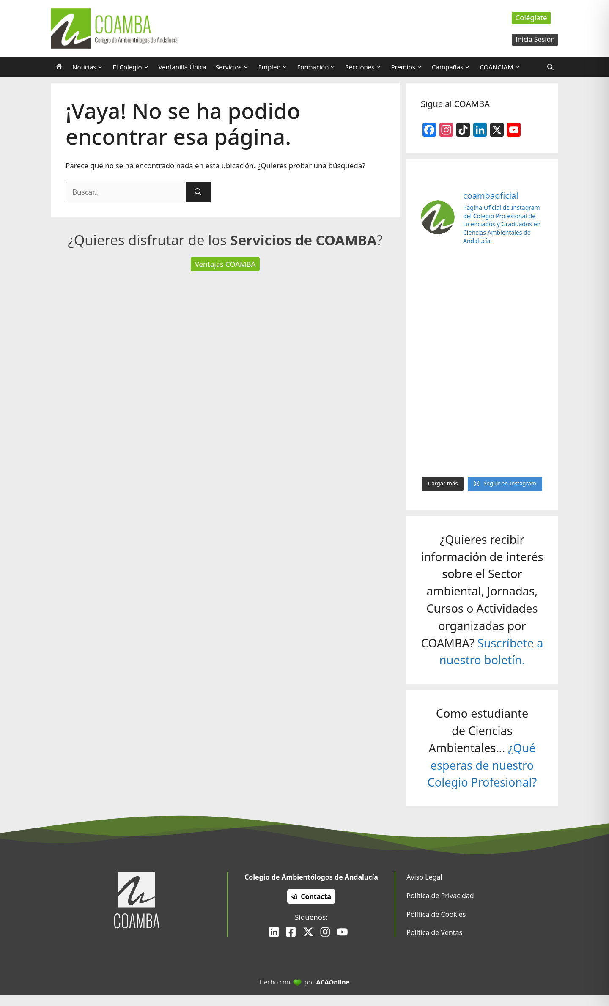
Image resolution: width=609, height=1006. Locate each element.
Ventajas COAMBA (225, 264)
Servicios (235, 67)
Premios (409, 67)
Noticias (90, 67)
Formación (319, 67)
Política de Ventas (434, 932)
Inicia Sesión (535, 39)
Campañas (453, 67)
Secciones (365, 67)
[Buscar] (198, 192)
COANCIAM (502, 67)
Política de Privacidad (440, 895)
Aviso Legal (424, 877)
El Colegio (133, 67)
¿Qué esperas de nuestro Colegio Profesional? (482, 765)
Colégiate (531, 17)
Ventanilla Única (182, 67)
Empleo (275, 67)
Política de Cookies (436, 914)
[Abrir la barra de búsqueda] (550, 67)
